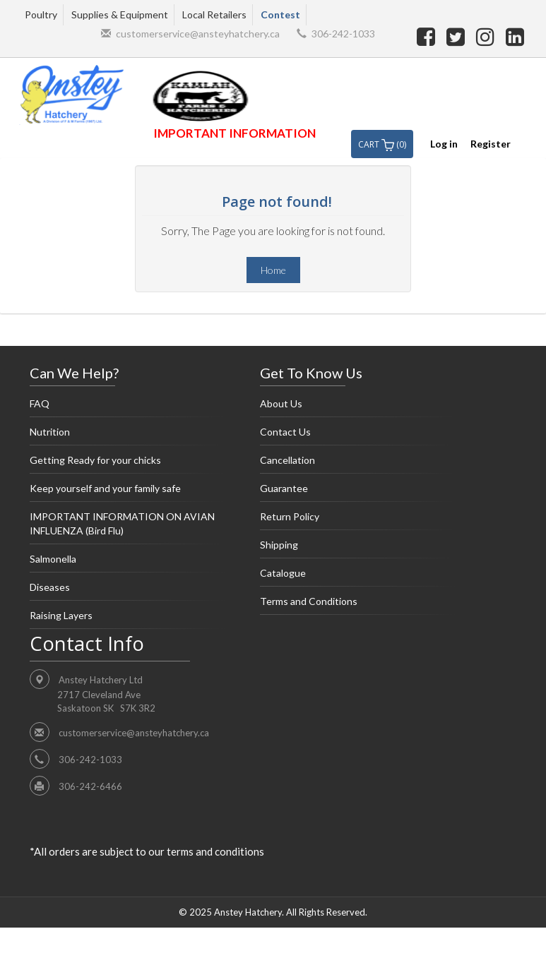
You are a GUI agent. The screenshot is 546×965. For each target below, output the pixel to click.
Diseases (127, 591)
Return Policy (357, 520)
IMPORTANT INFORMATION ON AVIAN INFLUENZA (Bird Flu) (127, 527)
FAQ (127, 407)
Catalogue (357, 577)
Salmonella (127, 563)
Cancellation (357, 464)
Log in (444, 144)
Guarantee (357, 492)
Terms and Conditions (357, 605)
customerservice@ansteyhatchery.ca (198, 34)
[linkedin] (515, 36)
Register (490, 144)
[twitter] (457, 36)
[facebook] (428, 36)
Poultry (41, 14)
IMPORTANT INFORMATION (234, 133)
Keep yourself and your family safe (127, 492)
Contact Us (357, 435)
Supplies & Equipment (119, 14)
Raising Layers (127, 619)
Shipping (357, 548)
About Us (357, 407)
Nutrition (127, 435)
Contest (280, 14)
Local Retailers (214, 14)
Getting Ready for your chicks (127, 464)
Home (273, 270)
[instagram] (487, 36)
